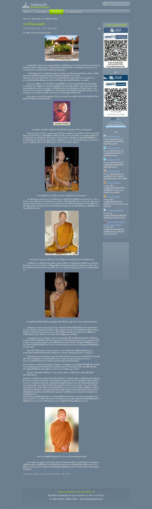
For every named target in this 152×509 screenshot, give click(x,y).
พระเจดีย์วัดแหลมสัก (74, 12)
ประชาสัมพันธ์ (41, 12)
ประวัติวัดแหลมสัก (34, 24)
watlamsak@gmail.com (93, 499)
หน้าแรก (27, 12)
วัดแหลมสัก (56, 12)
